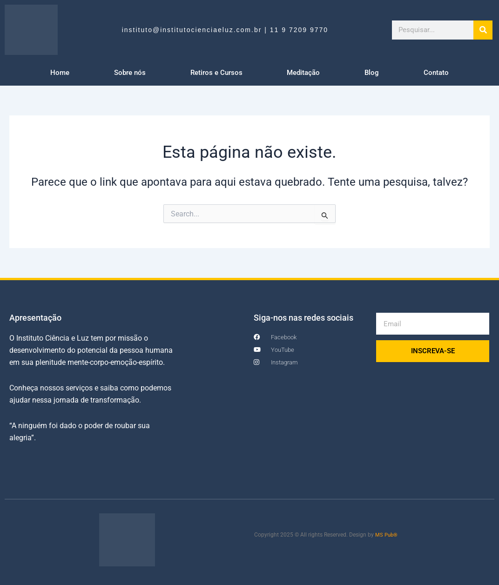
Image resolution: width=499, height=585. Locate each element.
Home (59, 72)
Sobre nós (130, 72)
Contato (436, 72)
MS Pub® (387, 534)
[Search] (482, 30)
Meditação (303, 72)
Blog (371, 72)
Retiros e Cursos (216, 72)
